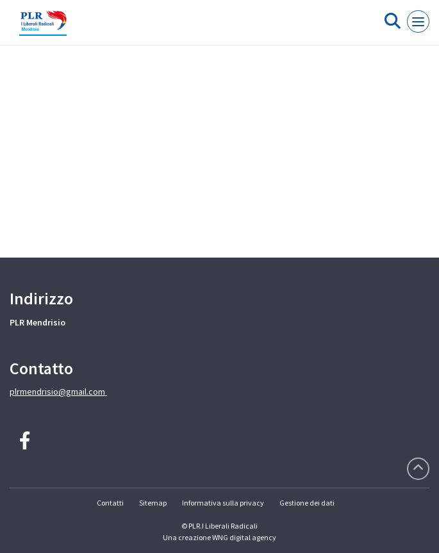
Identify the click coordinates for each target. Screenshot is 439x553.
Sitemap (153, 503)
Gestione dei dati (307, 503)
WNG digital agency (244, 537)
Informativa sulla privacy (223, 503)
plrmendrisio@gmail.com (58, 391)
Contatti (110, 503)
